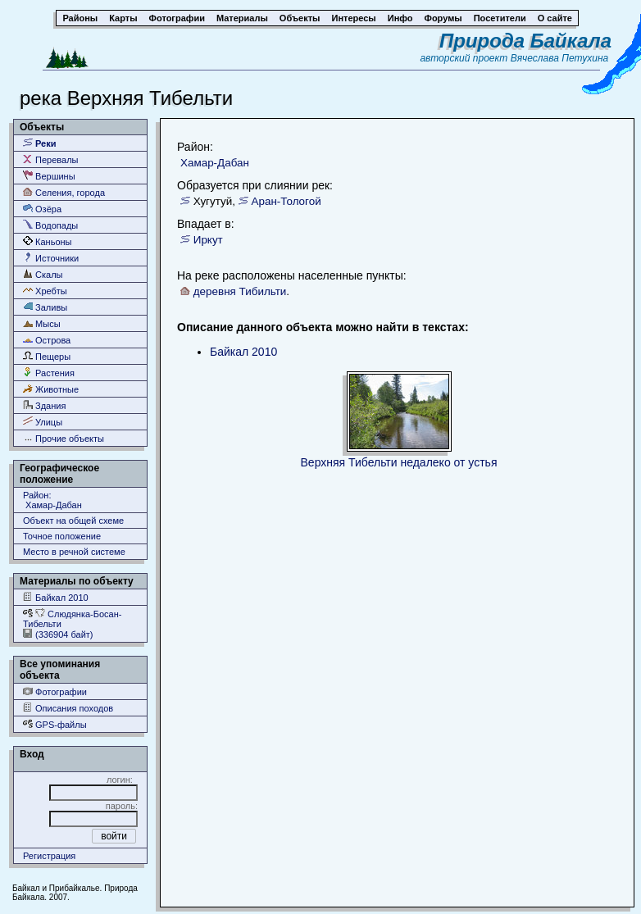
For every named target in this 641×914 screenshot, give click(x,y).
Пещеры (46, 356)
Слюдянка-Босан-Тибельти (72, 618)
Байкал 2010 (56, 597)
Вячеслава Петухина (560, 58)
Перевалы (50, 159)
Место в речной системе (74, 552)
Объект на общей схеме (73, 520)
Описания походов (68, 708)
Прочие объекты (63, 438)
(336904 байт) (58, 634)
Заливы (45, 307)
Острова (46, 339)
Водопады (50, 225)
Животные (51, 389)
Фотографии (55, 691)
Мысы (42, 323)
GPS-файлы (55, 724)
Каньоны (47, 241)
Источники (51, 257)
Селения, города (64, 192)
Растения (49, 372)
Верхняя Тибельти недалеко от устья (399, 462)
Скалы (43, 274)
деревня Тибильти (240, 291)
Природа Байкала (525, 41)
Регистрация (49, 856)
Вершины (49, 176)
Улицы (42, 421)
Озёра (42, 208)
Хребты (45, 290)
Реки (40, 143)
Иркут (208, 240)
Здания (44, 405)
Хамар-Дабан (214, 163)
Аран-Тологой (285, 201)
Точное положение (62, 536)
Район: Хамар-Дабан (52, 500)
